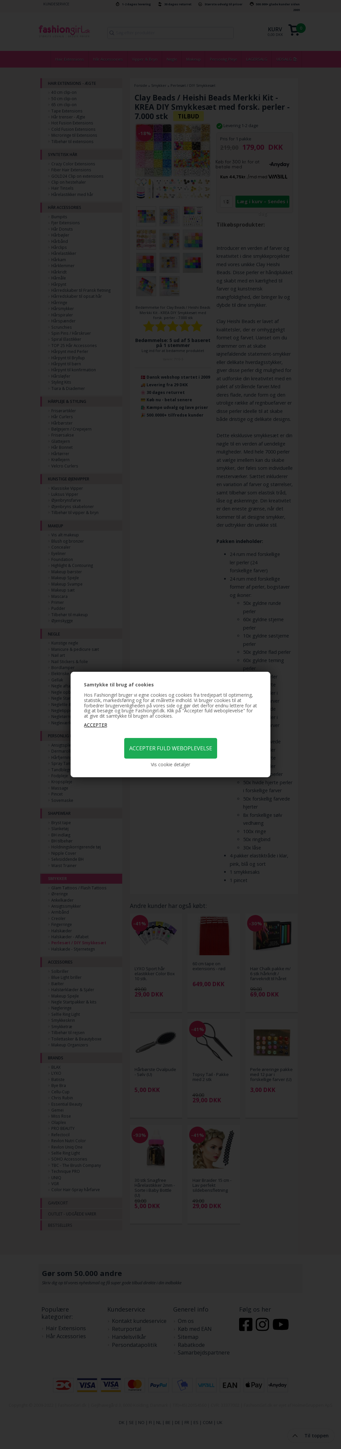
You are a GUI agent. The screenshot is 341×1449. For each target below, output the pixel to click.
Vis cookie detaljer (170, 764)
